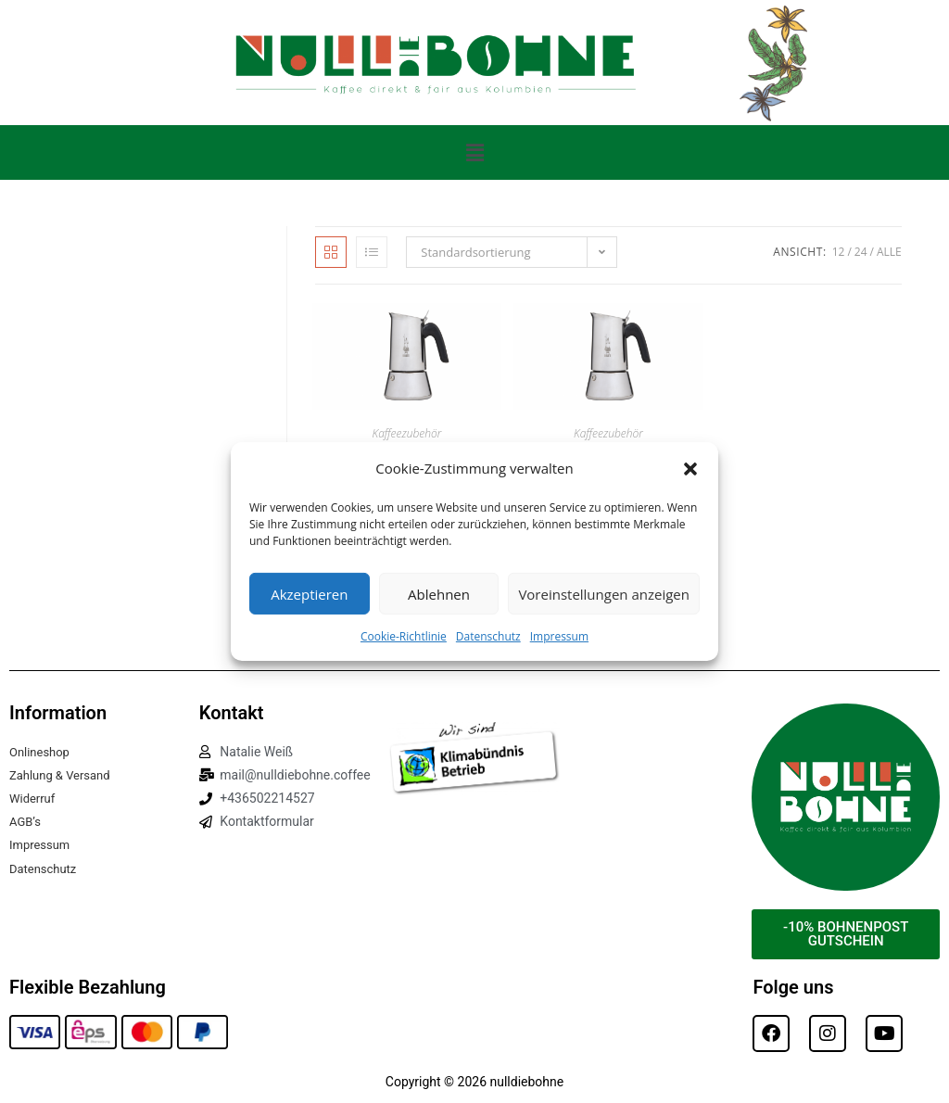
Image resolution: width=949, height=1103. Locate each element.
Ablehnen (439, 593)
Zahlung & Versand (63, 774)
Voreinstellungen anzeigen (604, 593)
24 (860, 252)
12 (838, 252)
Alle (889, 252)
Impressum (559, 636)
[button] (690, 468)
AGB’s (26, 821)
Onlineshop (41, 751)
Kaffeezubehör (407, 433)
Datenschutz (488, 636)
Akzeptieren (309, 593)
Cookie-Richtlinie (404, 636)
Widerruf (33, 798)
